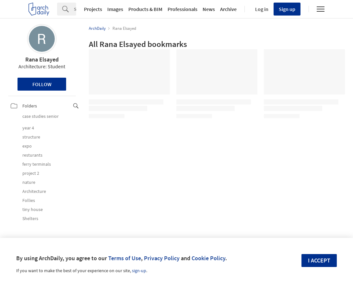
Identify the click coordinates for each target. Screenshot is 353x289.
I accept (319, 260)
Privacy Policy (162, 258)
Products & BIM (145, 9)
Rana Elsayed (42, 59)
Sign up (287, 9)
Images (115, 9)
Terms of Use (124, 258)
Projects (93, 9)
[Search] (75, 9)
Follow (42, 84)
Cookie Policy (208, 258)
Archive (228, 9)
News (209, 9)
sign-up (139, 270)
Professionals (182, 9)
